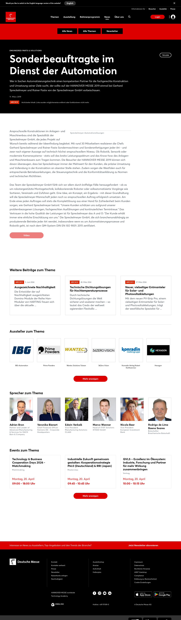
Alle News (67, 31)
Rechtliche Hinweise (142, 569)
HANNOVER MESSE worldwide (63, 593)
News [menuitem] (107, 16)
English (70, 3)
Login (157, 17)
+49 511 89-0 (104, 604)
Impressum (138, 562)
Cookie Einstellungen (142, 582)
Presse (172, 9)
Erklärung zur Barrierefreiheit (145, 579)
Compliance (139, 575)
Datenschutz (139, 565)
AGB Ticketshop (140, 572)
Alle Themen (89, 31)
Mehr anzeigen (90, 403)
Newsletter (112, 31)
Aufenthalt (97, 569)
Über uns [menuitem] (119, 16)
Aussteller (163, 9)
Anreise (96, 565)
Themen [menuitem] (54, 16)
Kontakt (54, 562)
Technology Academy (59, 596)
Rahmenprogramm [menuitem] (90, 16)
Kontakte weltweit (58, 565)
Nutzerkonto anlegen (59, 575)
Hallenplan (97, 572)
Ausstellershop (98, 562)
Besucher (152, 9)
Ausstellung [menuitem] (69, 16)
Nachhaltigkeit (57, 579)
